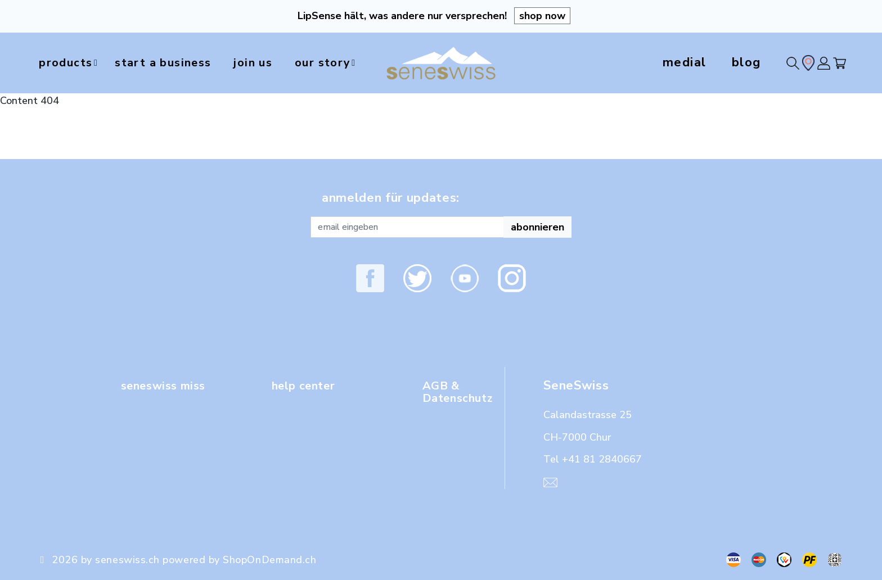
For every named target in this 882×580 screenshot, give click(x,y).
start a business (172, 62)
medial (684, 62)
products (73, 62)
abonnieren (537, 227)
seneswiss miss (168, 385)
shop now (542, 15)
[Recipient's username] (407, 227)
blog (746, 62)
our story (357, 62)
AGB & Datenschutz (461, 391)
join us (272, 62)
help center (307, 385)
